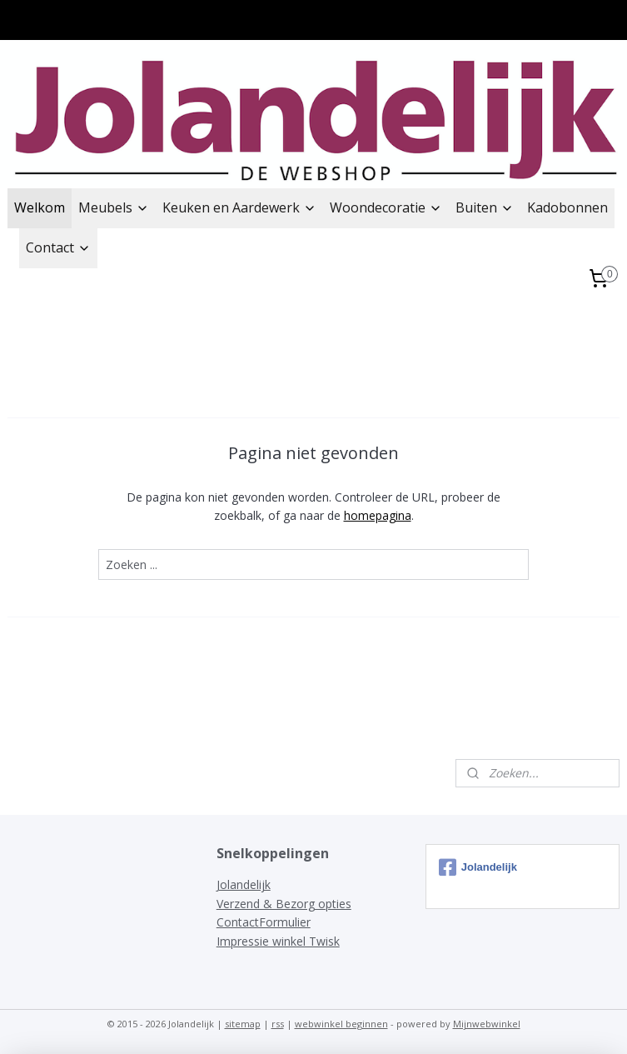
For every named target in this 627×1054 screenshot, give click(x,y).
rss (277, 1023)
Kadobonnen (567, 207)
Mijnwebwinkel (486, 1023)
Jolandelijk (243, 884)
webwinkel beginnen (341, 1023)
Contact (58, 247)
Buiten (484, 207)
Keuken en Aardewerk (239, 207)
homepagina (377, 516)
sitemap (243, 1023)
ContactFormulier (263, 922)
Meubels (113, 207)
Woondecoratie (386, 207)
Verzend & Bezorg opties (283, 904)
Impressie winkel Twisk (278, 941)
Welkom (39, 207)
